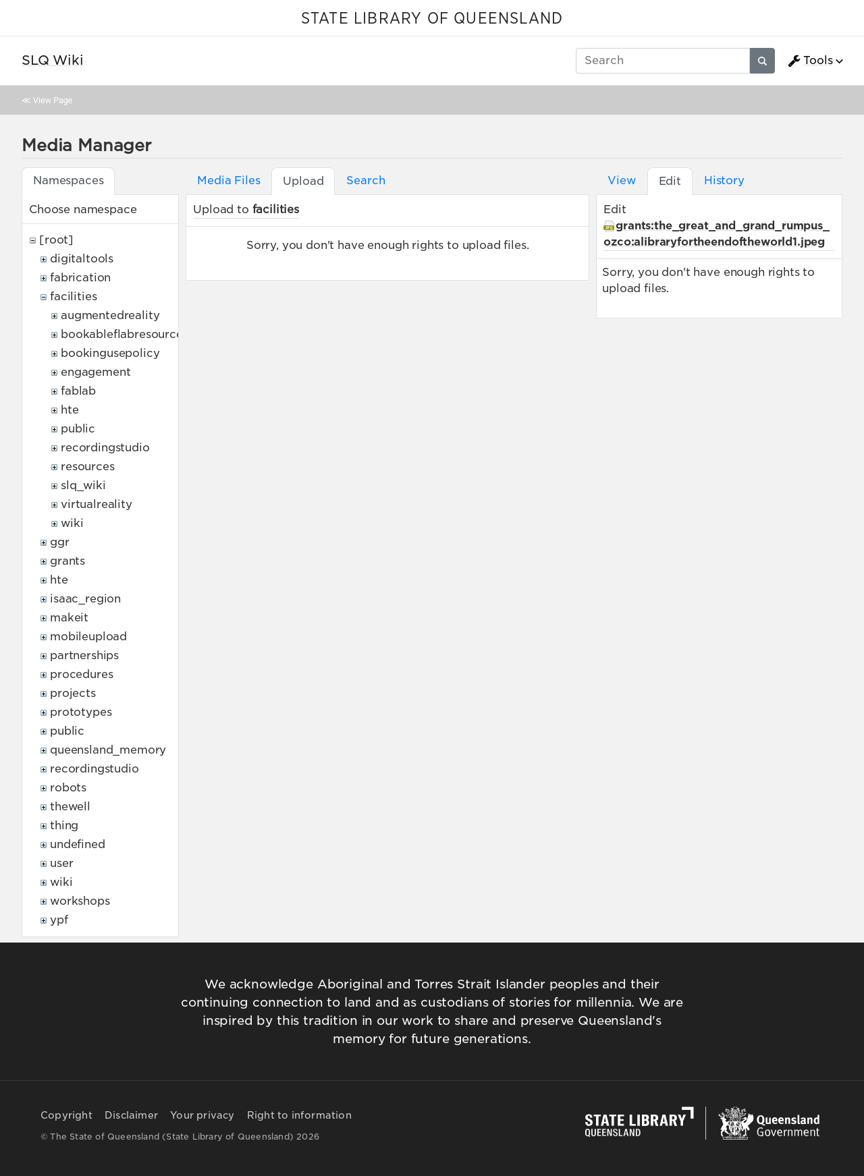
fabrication (80, 277)
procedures (81, 674)
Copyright (66, 1115)
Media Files (228, 180)
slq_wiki (83, 485)
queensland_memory (108, 750)
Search (365, 180)
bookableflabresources (124, 334)
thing (64, 825)
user (61, 863)
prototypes (80, 712)
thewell (70, 806)
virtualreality (96, 504)
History (724, 180)
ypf (59, 920)
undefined (77, 844)
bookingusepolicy (110, 353)
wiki (72, 523)
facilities (73, 296)
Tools (810, 60)
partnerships (84, 655)
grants (67, 561)
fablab (78, 391)
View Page (52, 100)
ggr (60, 542)
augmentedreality (110, 315)
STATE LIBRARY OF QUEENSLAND (432, 19)
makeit (69, 617)
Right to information (299, 1115)
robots (68, 787)
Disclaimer (131, 1115)
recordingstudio (105, 447)
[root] (56, 239)
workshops (80, 901)
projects (73, 693)
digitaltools (81, 258)
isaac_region (85, 598)
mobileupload (88, 636)
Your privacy (202, 1115)
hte (70, 409)
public (78, 428)
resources (88, 466)
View (621, 180)
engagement (95, 372)
